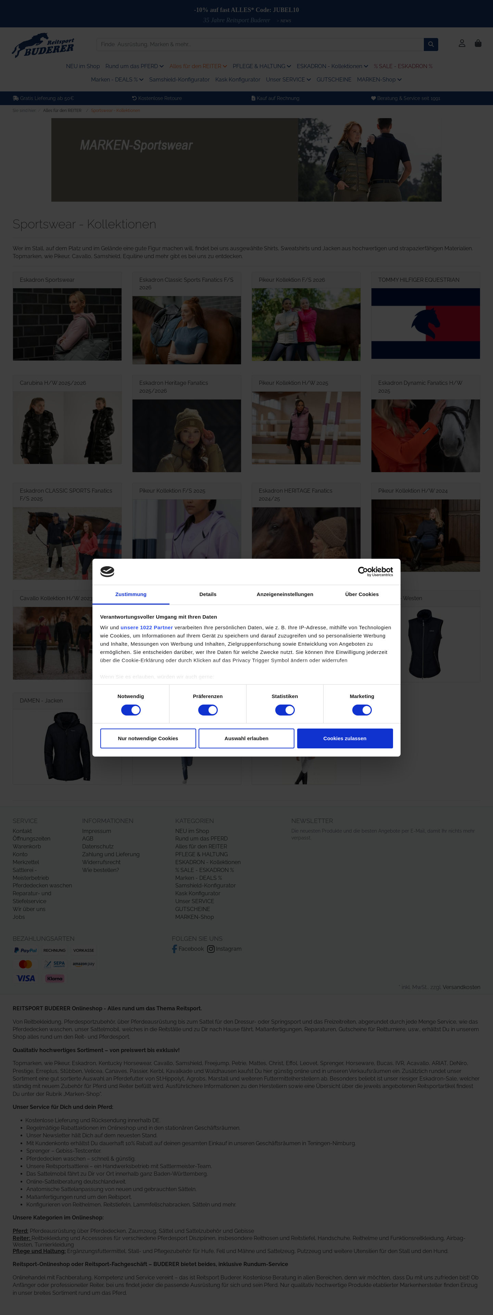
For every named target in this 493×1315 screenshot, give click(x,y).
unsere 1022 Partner (147, 627)
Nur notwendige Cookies (148, 738)
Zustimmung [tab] (131, 594)
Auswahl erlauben (246, 738)
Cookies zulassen (345, 738)
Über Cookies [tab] (362, 594)
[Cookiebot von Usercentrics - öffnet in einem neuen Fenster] (363, 572)
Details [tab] (208, 594)
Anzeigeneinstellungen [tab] (285, 594)
